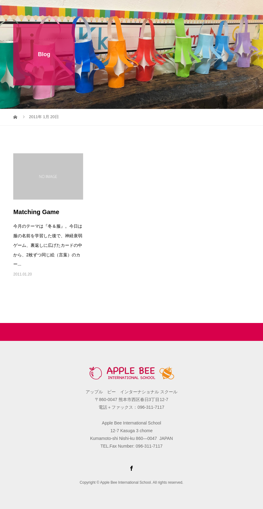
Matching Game (36, 212)
